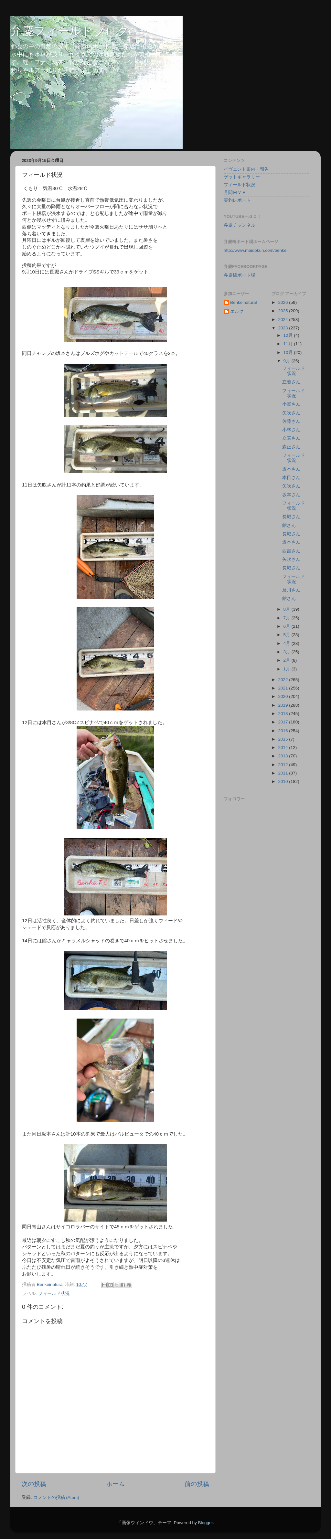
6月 (287, 626)
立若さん (291, 381)
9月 (287, 360)
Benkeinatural (243, 302)
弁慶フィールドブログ (69, 30)
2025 (283, 310)
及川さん (291, 590)
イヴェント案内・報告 (246, 169)
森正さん (291, 446)
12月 (288, 335)
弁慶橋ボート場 (239, 275)
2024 (283, 319)
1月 (287, 669)
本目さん (291, 477)
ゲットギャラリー (242, 177)
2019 (283, 705)
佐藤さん (291, 421)
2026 (283, 302)
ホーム (115, 1483)
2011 (283, 773)
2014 (283, 747)
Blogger (205, 1522)
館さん (289, 525)
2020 (283, 696)
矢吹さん (291, 413)
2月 (287, 660)
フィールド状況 (54, 1293)
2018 (283, 713)
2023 (283, 328)
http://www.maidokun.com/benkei (255, 250)
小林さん (291, 429)
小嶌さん (291, 404)
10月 (288, 352)
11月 (288, 343)
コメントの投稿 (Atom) (56, 1497)
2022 (283, 679)
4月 (287, 643)
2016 (283, 730)
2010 (283, 781)
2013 (283, 755)
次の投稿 (34, 1483)
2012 (283, 764)
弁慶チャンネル (239, 225)
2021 (283, 688)
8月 (287, 609)
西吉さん (291, 551)
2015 (283, 739)
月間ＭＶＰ (235, 192)
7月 (287, 617)
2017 (283, 722)
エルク (237, 311)
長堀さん (291, 516)
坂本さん (291, 469)
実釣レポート (237, 200)
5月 (287, 634)
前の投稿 (197, 1483)
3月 (287, 651)
